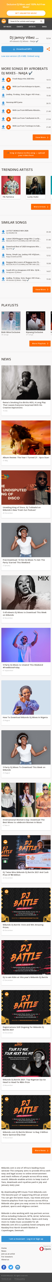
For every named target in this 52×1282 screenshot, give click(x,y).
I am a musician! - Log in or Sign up (26, 1239)
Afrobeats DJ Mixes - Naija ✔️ (24, 41)
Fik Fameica (8, 197)
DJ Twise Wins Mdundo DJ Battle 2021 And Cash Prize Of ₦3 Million (26, 873)
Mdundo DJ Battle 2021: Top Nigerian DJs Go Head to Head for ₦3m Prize (24, 1080)
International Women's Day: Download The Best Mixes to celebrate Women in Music (24, 821)
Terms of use (6, 1279)
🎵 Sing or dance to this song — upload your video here (26, 154)
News (3, 1251)
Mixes (44, 26)
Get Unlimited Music (26, 13)
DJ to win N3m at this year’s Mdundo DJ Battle (25, 977)
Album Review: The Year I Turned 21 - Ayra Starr (26, 457)
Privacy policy (20, 1279)
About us (5, 1259)
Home (4, 1248)
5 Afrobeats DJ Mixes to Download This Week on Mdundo (24, 613)
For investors (7, 1256)
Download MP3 (22, 49)
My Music (7, 26)
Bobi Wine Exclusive (10, 332)
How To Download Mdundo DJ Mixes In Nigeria (25, 717)
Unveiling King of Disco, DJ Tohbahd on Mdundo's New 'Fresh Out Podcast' (22, 508)
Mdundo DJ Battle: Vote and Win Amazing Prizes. (23, 926)
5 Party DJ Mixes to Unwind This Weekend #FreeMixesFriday (23, 666)
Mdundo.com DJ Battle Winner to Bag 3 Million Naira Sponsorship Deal (25, 1133)
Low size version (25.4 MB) (13, 56)
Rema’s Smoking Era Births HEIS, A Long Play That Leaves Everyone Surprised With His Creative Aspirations (24, 405)
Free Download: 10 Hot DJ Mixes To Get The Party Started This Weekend (24, 561)
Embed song (33, 56)
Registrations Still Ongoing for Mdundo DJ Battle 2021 (23, 1028)
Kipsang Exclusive (34, 332)
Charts (20, 26)
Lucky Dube (32, 197)
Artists (32, 26)
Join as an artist (8, 1254)
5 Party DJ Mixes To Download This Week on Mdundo (24, 768)
